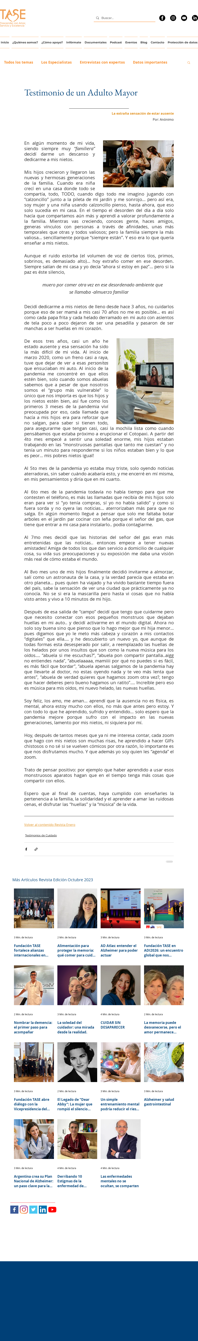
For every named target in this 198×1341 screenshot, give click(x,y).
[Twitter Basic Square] (33, 1210)
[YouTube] (184, 18)
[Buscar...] (124, 18)
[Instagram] (173, 18)
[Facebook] (162, 18)
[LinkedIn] (195, 18)
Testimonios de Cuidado (41, 835)
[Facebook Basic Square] (14, 1210)
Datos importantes (150, 62)
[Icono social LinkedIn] (43, 1210)
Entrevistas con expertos (102, 62)
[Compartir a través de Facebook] (26, 849)
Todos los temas (18, 62)
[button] (189, 62)
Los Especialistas (56, 62)
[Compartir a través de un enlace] (36, 849)
